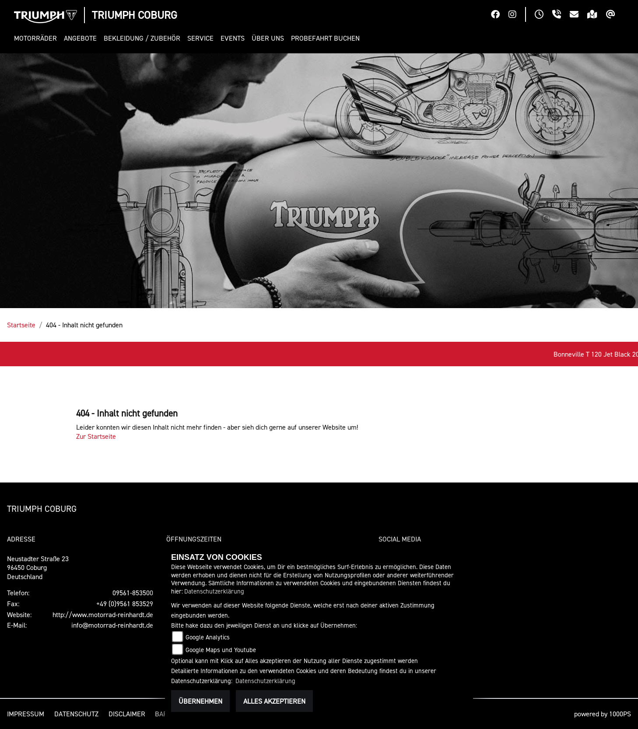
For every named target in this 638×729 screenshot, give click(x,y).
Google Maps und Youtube (221, 649)
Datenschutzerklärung (214, 591)
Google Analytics (208, 637)
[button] (37, 38)
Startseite (21, 324)
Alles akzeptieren (274, 701)
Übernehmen (200, 701)
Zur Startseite (96, 436)
